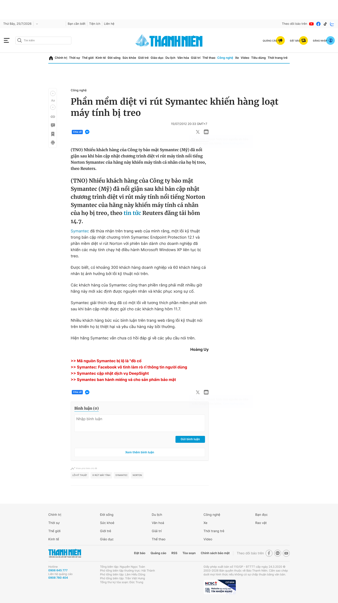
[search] (43, 40)
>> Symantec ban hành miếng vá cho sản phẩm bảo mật (123, 380)
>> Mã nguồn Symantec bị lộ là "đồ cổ (106, 361)
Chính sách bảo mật (215, 553)
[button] (52, 93)
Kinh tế (100, 58)
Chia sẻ (77, 132)
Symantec (80, 231)
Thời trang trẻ (278, 58)
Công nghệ (225, 58)
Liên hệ (109, 24)
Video (245, 58)
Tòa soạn (189, 553)
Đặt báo (139, 553)
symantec (122, 475)
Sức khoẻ (107, 523)
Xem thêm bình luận (139, 452)
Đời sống (114, 58)
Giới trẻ (143, 58)
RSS (174, 553)
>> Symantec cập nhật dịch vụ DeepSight (110, 373)
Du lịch (170, 58)
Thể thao (208, 58)
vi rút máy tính (101, 475)
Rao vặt (261, 523)
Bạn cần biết (76, 24)
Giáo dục (156, 58)
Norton (137, 475)
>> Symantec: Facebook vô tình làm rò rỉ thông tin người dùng (129, 367)
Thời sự (74, 58)
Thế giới (88, 58)
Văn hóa (183, 58)
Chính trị (61, 58)
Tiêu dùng (258, 58)
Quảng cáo (158, 553)
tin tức (133, 213)
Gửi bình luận (190, 439)
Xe (237, 58)
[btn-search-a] (19, 40)
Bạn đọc (261, 515)
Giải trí (195, 58)
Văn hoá (158, 523)
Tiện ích (94, 24)
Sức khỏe (129, 58)
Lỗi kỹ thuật (79, 475)
